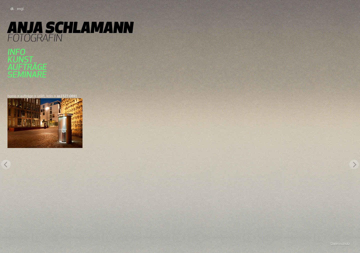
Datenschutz (340, 244)
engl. (20, 9)
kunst (20, 59)
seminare (27, 74)
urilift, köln (45, 96)
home (12, 96)
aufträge (27, 67)
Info (16, 52)
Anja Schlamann (70, 27)
